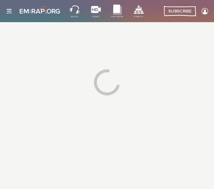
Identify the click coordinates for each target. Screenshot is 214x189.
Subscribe (180, 11)
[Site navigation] (9, 11)
